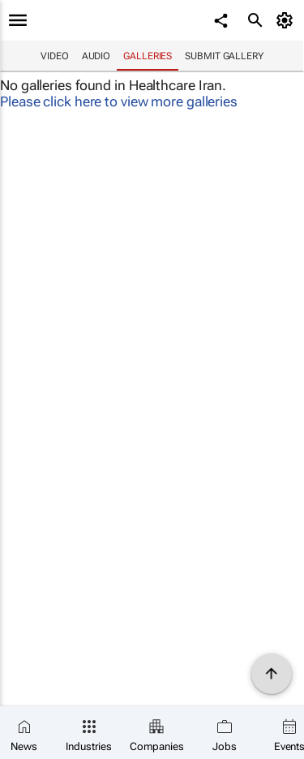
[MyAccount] (287, 20)
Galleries (147, 56)
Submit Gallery (224, 56)
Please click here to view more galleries (119, 101)
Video (55, 56)
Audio (96, 56)
